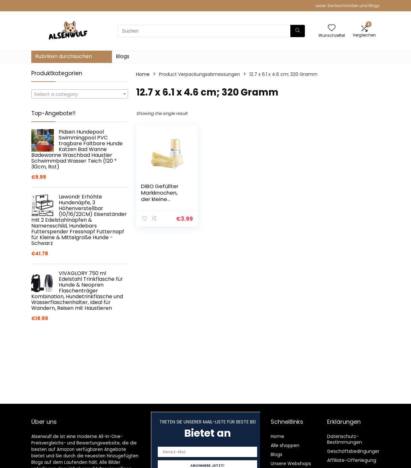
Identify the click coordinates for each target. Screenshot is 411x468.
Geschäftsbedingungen (354, 451)
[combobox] (79, 93)
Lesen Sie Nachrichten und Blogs (348, 5)
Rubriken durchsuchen (63, 56)
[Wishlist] (332, 28)
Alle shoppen (285, 445)
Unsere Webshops (291, 463)
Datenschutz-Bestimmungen (344, 439)
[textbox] (80, 94)
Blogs (122, 56)
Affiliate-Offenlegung (351, 460)
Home (143, 74)
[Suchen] (297, 31)
